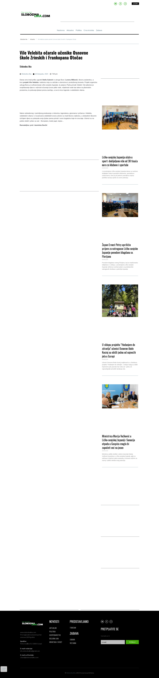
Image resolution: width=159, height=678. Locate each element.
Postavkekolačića (4, 669)
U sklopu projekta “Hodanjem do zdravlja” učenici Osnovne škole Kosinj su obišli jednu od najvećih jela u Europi (119, 350)
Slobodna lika (23, 39)
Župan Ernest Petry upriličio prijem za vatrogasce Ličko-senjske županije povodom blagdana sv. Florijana (120, 250)
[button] (120, 91)
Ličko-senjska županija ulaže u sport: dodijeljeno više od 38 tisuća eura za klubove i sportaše (120, 161)
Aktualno (32, 39)
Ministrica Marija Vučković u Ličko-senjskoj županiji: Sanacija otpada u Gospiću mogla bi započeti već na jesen (118, 442)
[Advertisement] (97, 17)
